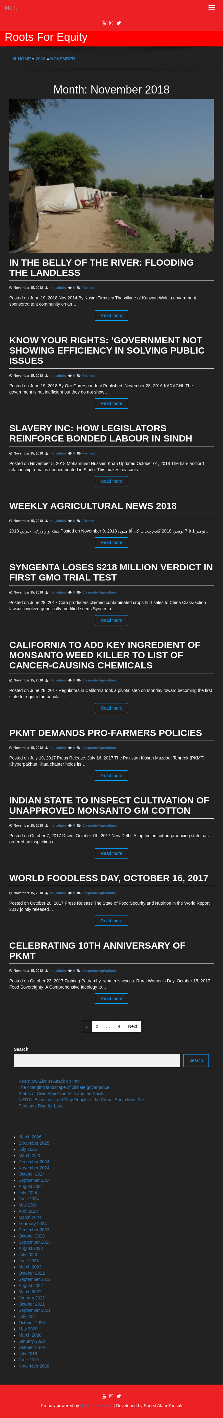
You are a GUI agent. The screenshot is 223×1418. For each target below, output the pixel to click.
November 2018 (34, 1366)
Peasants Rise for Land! (42, 1105)
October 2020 (32, 1322)
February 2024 (33, 1223)
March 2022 (30, 1291)
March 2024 (30, 1217)
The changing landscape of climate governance (64, 1087)
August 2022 (31, 1285)
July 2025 (28, 1149)
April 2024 (28, 1211)
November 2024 (34, 1167)
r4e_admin (57, 287)
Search (21, 1049)
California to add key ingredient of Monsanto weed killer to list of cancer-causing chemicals (104, 655)
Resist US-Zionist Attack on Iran (49, 1081)
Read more (111, 315)
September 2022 (35, 1279)
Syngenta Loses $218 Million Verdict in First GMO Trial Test (111, 572)
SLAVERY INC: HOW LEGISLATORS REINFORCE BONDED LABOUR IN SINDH (100, 433)
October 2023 (32, 1235)
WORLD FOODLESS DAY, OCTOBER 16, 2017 (108, 878)
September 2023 (35, 1242)
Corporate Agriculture (99, 592)
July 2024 (28, 1192)
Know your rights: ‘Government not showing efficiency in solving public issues (107, 350)
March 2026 (30, 1136)
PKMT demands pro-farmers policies (105, 733)
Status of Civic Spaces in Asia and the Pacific (62, 1093)
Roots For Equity (46, 37)
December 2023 (34, 1229)
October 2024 (32, 1174)
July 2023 (28, 1254)
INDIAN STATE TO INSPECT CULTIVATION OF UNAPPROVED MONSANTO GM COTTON (109, 805)
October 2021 (32, 1304)
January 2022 (32, 1297)
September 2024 (35, 1180)
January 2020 (32, 1341)
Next (132, 1026)
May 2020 (28, 1328)
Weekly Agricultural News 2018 (93, 506)
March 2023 (30, 1266)
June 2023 (29, 1260)
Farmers (88, 287)
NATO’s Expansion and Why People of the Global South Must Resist (84, 1099)
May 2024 (28, 1205)
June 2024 (29, 1198)
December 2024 (34, 1161)
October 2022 (32, 1273)
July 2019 (28, 1353)
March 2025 (30, 1155)
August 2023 (31, 1248)
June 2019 (29, 1359)
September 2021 (35, 1310)
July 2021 (28, 1316)
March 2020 (30, 1335)
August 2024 (31, 1186)
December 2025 (34, 1143)
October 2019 (32, 1347)
